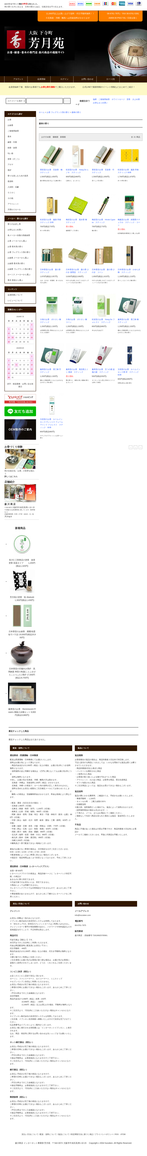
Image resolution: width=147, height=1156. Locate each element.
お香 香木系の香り (15, 247)
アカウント (15, 79)
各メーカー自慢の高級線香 (19, 235)
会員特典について (15, 295)
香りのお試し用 (14, 224)
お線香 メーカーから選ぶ (18, 258)
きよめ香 (136, 99)
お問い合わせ (85, 79)
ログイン (62, 79)
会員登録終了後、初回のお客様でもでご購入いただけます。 (41, 87)
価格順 (55, 137)
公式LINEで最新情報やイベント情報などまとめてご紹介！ (107, 87)
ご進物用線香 (104, 99)
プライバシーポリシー (104, 1134)
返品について (63, 1134)
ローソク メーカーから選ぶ (19, 275)
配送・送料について (48, 1134)
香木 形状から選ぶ (15, 280)
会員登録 (38, 79)
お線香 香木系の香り (16, 263)
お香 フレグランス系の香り (58, 112)
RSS (117, 1134)
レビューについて (15, 301)
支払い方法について (30, 1134)
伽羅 (95, 99)
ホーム (42, 112)
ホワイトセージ (118, 99)
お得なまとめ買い (100, 103)
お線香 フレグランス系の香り (20, 269)
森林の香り (76, 112)
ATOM (122, 1134)
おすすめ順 (46, 137)
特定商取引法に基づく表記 (82, 1134)
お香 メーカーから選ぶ (17, 241)
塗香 (128, 99)
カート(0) (108, 79)
